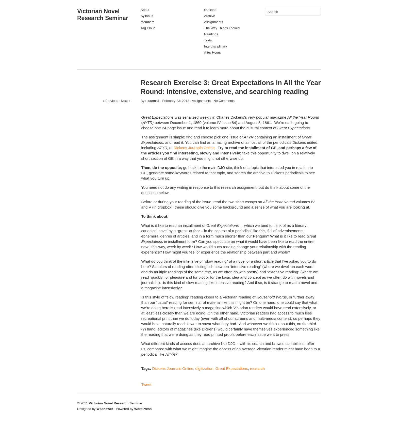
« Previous (110, 101)
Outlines (210, 10)
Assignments (213, 22)
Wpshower (104, 409)
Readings (211, 34)
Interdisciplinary (215, 46)
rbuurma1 (152, 101)
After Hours (212, 52)
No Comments (224, 101)
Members (147, 22)
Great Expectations (231, 368)
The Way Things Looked (222, 28)
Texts (208, 40)
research (257, 368)
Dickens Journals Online (194, 148)
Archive (209, 16)
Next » (125, 101)
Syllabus (147, 16)
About (145, 10)
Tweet (146, 384)
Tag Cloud (148, 28)
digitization (204, 368)
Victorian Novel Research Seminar (102, 14)
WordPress (143, 409)
